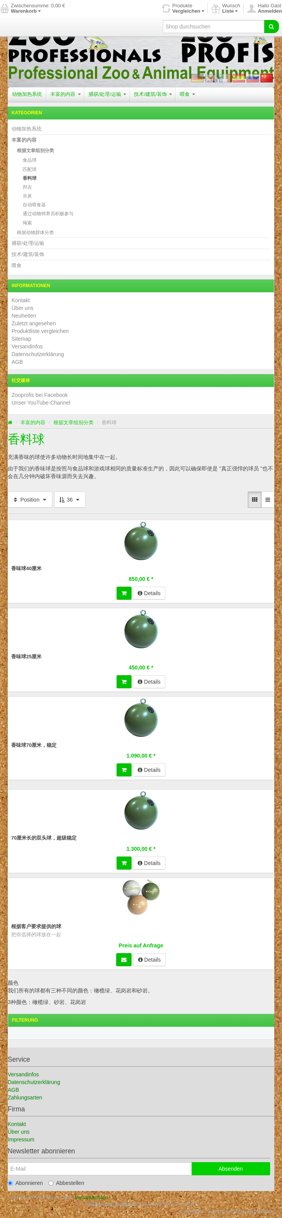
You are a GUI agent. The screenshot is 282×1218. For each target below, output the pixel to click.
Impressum (21, 1139)
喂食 (187, 94)
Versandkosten (91, 1197)
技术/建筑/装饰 (153, 94)
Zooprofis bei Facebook (40, 395)
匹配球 (30, 169)
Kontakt (21, 300)
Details (149, 593)
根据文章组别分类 (35, 150)
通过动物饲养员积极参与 (48, 213)
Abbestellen (66, 1183)
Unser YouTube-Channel (41, 403)
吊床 (27, 196)
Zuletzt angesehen (34, 323)
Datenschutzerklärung (38, 354)
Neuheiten (24, 316)
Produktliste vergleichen (40, 331)
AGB (17, 362)
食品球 (30, 160)
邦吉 (27, 187)
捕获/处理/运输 (107, 94)
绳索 (27, 223)
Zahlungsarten (25, 1097)
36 (69, 500)
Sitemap (21, 339)
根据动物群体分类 (35, 232)
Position (30, 500)
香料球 (30, 178)
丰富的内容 (65, 94)
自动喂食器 (34, 204)
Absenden (231, 1169)
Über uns (22, 308)
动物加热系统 (27, 94)
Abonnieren (25, 1183)
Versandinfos (27, 346)
